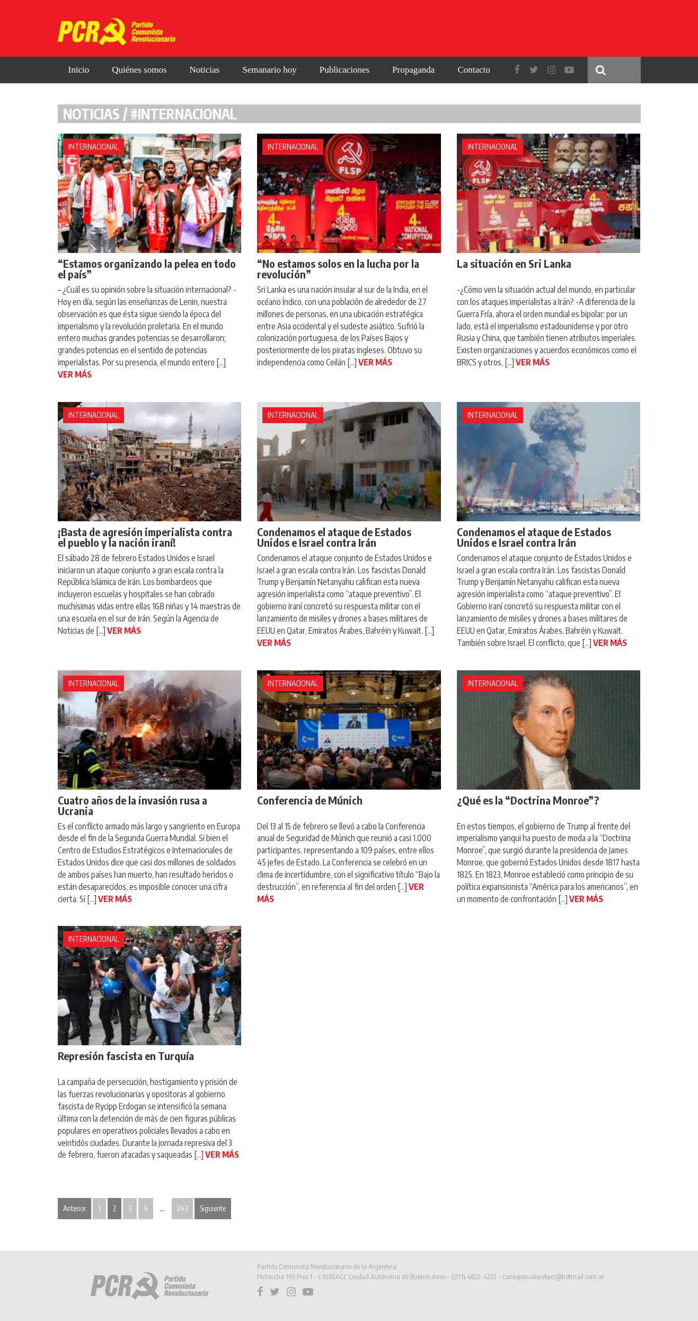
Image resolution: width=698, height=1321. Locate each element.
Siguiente (213, 1208)
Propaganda (413, 70)
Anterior (74, 1208)
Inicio (79, 70)
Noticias (205, 70)
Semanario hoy (269, 70)
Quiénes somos (139, 70)
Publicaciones (344, 70)
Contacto (473, 70)
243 (182, 1208)
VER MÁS (75, 374)
